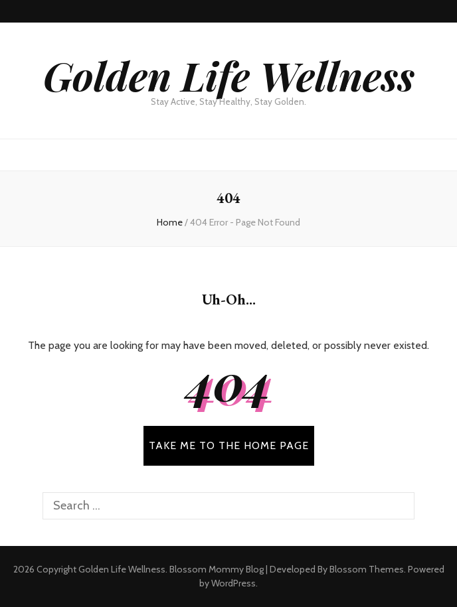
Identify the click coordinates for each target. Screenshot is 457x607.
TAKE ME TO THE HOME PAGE (229, 445)
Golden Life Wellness (228, 74)
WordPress (233, 583)
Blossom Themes (366, 569)
